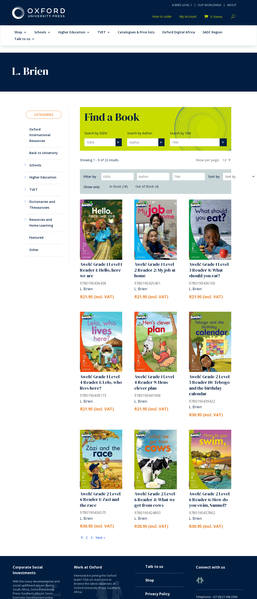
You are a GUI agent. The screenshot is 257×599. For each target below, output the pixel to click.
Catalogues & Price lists (136, 32)
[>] (118, 142)
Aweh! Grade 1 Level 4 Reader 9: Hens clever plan (154, 382)
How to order (162, 17)
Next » (100, 537)
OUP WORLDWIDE (209, 5)
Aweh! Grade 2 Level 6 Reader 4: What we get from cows (154, 499)
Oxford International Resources (39, 135)
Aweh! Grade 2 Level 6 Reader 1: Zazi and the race (100, 499)
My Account (188, 17)
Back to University (43, 153)
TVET (101, 32)
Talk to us (22, 39)
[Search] (100, 142)
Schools (40, 32)
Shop (18, 32)
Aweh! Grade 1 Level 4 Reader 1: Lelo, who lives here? (101, 382)
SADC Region (212, 32)
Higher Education (71, 32)
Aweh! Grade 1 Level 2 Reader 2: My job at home (155, 270)
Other (34, 250)
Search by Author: (140, 133)
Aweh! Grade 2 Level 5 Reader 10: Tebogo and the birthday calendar (209, 385)
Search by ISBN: (95, 133)
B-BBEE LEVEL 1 (182, 5)
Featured (36, 237)
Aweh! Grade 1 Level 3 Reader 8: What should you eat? (209, 270)
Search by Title (180, 133)
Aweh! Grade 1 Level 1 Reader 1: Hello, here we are (101, 270)
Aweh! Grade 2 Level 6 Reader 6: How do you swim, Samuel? (209, 499)
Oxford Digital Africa (178, 32)
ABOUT (231, 5)
